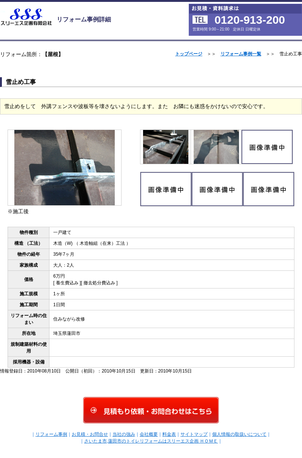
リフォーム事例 (51, 434)
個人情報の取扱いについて (239, 434)
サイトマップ (194, 434)
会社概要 (149, 434)
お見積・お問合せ (90, 434)
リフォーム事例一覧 (240, 53)
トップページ (188, 53)
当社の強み (123, 434)
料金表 (169, 434)
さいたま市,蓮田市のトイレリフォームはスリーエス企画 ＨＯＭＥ (151, 441)
